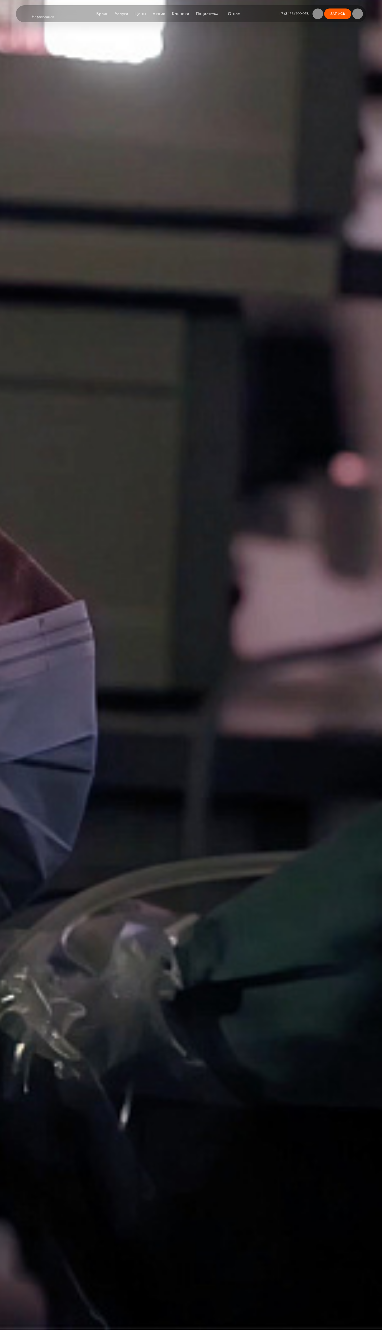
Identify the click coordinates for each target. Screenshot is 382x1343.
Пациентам (209, 14)
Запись (337, 13)
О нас (236, 14)
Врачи (102, 14)
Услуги (121, 14)
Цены (140, 14)
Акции (159, 14)
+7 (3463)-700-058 (294, 13)
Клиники (180, 14)
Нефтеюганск (46, 17)
